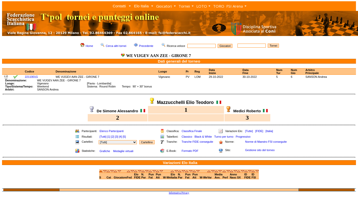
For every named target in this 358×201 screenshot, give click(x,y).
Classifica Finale (192, 131)
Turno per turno (223, 136)
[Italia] (269, 131)
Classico (187, 136)
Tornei (184, 6)
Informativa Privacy (179, 192)
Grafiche (104, 151)
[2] (112, 136)
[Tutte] (249, 131)
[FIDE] (259, 131)
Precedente (146, 45)
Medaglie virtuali (123, 151)
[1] (108, 136)
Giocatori (164, 6)
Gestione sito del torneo (260, 150)
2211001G (31, 76)
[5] (124, 136)
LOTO (201, 6)
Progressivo (243, 136)
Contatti (119, 6)
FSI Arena (234, 6)
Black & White (203, 136)
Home (89, 45)
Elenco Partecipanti (111, 131)
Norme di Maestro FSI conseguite (266, 141)
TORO (218, 6)
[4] (120, 136)
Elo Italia (141, 6)
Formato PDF (190, 150)
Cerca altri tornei (116, 45)
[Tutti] (102, 136)
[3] (116, 136)
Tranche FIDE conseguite (197, 141)
